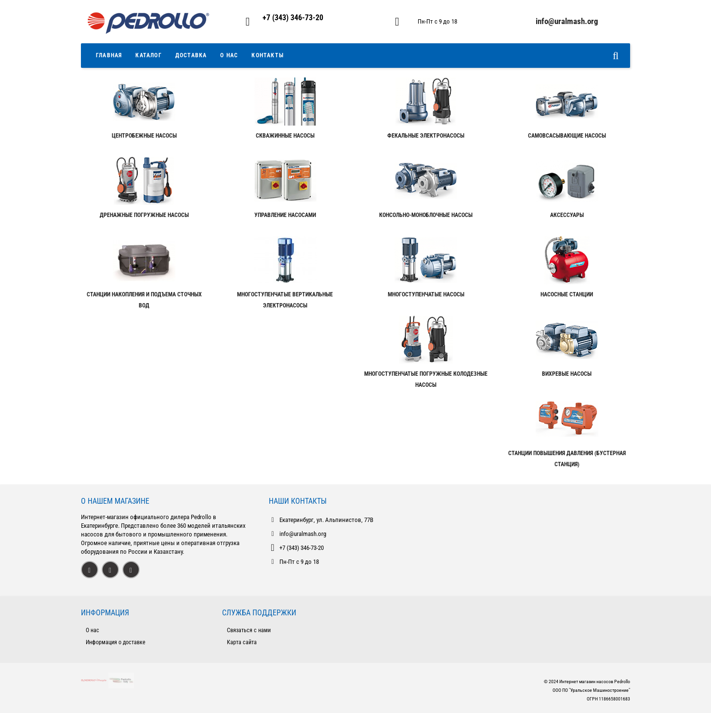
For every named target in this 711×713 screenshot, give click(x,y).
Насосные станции (566, 294)
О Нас (229, 55)
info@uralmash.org (302, 533)
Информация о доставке (115, 642)
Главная (109, 55)
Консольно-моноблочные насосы (426, 215)
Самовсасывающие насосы (567, 135)
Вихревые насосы (567, 373)
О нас (92, 630)
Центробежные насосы (144, 135)
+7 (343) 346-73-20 (293, 17)
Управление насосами (285, 215)
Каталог (148, 55)
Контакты (267, 55)
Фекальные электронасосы (425, 135)
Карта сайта (242, 642)
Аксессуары (567, 215)
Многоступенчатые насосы (426, 294)
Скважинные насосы (285, 135)
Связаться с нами (249, 630)
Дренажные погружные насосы (144, 215)
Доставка (191, 55)
